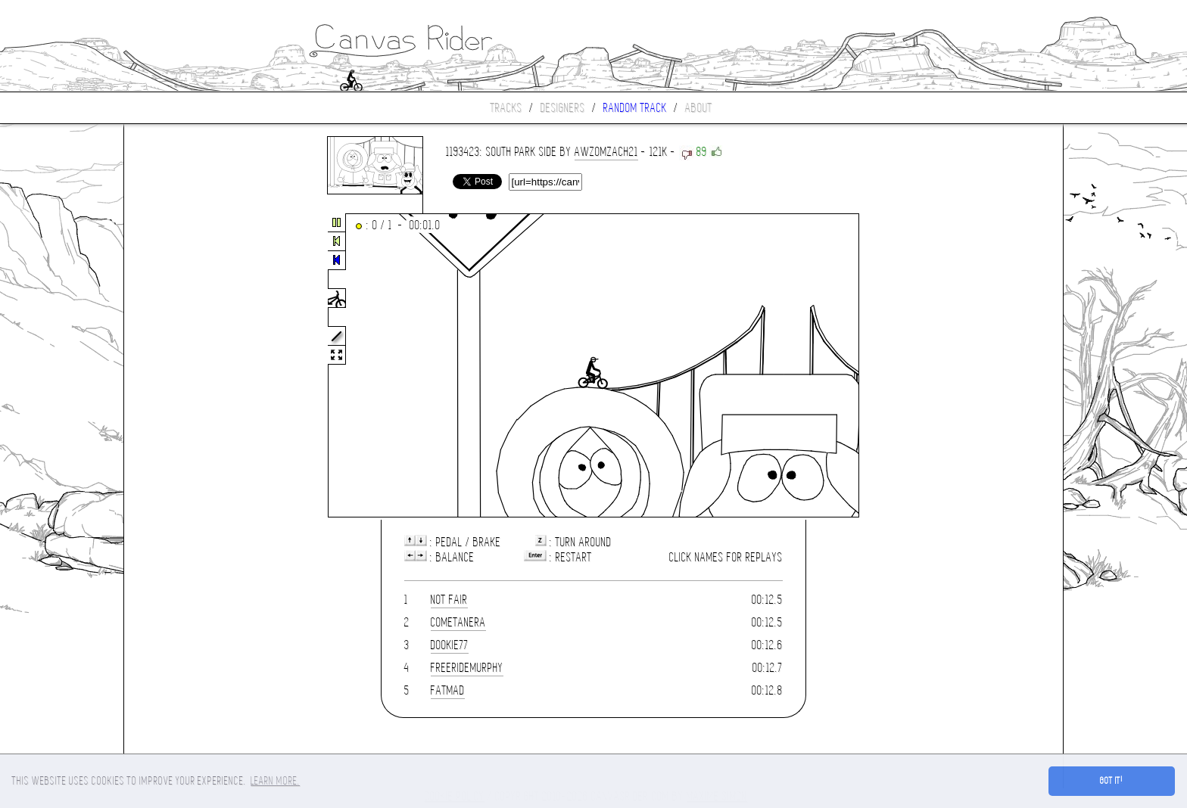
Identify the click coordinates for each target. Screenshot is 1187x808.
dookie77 (450, 645)
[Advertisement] (187, 366)
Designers (563, 108)
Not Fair (449, 600)
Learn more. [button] (275, 781)
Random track (635, 108)
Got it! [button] (1111, 781)
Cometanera (458, 622)
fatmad (448, 690)
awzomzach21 (606, 152)
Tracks (506, 108)
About (698, 108)
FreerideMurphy (467, 668)
